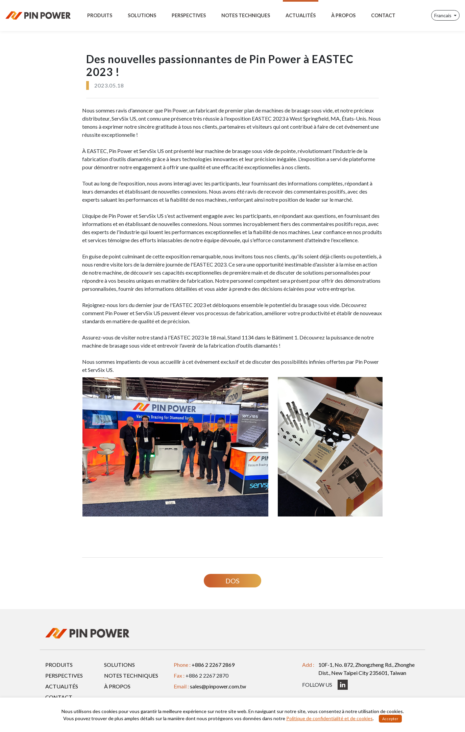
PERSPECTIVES (64, 675)
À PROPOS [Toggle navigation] (343, 15)
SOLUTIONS (119, 664)
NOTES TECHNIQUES (131, 675)
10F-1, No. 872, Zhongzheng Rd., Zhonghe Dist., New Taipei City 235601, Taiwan (366, 668)
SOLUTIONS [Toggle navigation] (142, 15)
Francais (443, 15)
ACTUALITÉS (61, 686)
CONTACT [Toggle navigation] (383, 15)
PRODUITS (59, 664)
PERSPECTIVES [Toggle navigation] (189, 15)
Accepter (390, 718)
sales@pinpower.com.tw (218, 686)
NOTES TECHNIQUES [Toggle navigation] (245, 15)
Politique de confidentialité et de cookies (329, 718)
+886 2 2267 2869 (213, 664)
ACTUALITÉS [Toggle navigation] (301, 15)
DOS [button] (232, 581)
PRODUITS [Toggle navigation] (99, 15)
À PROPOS (117, 686)
